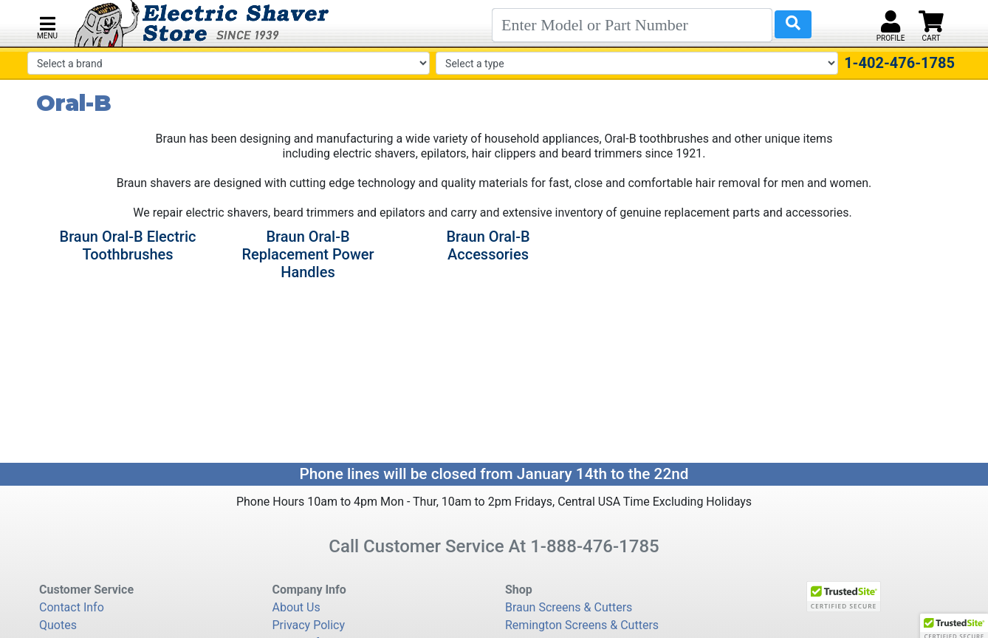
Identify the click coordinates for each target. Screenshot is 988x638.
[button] (47, 26)
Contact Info (71, 607)
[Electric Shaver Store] (202, 23)
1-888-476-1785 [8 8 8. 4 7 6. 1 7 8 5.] (594, 546)
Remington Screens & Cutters (582, 625)
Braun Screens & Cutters (568, 607)
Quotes (58, 625)
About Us (296, 607)
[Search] (632, 25)
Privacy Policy (309, 625)
